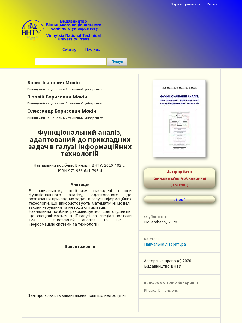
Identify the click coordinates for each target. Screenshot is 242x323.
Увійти (212, 4)
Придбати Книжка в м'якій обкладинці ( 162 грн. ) (179, 178)
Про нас (92, 49)
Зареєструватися (186, 4)
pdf (181, 199)
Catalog (69, 49)
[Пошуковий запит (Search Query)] (70, 61)
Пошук (117, 61)
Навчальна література (165, 244)
